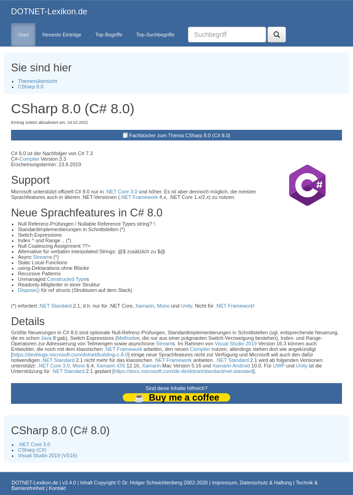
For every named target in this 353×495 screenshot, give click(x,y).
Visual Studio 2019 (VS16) (47, 455)
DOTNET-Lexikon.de (49, 11)
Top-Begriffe (108, 34)
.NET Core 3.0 (121, 191)
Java (46, 338)
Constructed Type (66, 279)
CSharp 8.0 (31, 86)
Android (241, 365)
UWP (279, 365)
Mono (163, 306)
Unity (186, 306)
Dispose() (29, 290)
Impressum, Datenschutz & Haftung (252, 482)
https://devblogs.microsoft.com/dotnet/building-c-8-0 (70, 354)
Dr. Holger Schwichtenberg (152, 482)
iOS (121, 365)
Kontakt (57, 488)
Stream (41, 257)
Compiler (29, 159)
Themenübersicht (37, 81)
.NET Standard (55, 306)
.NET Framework (139, 197)
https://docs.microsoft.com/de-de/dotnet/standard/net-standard (183, 371)
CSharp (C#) (32, 450)
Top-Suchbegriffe (155, 34)
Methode (127, 338)
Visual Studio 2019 (236, 343)
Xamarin (144, 306)
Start (23, 34)
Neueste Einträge (61, 34)
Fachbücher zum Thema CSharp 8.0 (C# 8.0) (180, 135)
